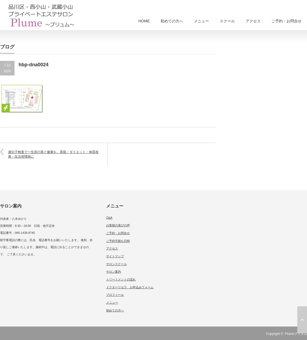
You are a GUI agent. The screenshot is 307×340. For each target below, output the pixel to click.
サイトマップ (115, 256)
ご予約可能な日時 (118, 240)
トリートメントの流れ (121, 279)
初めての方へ (172, 21)
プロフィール (115, 294)
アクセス (253, 21)
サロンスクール (116, 264)
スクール (227, 21)
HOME (144, 21)
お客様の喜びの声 (118, 225)
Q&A (109, 217)
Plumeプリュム (296, 334)
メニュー (201, 21)
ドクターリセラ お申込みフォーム (130, 287)
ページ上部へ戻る (302, 319)
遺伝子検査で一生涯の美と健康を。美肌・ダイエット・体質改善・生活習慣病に (53, 154)
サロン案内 (113, 271)
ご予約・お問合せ (286, 21)
